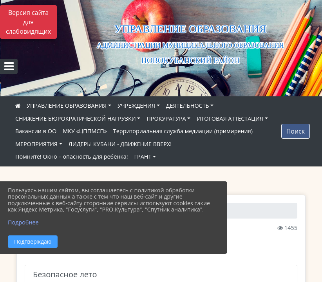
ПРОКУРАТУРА (166, 118)
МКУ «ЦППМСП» (85, 131)
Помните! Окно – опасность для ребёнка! (71, 156)
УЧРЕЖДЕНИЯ (136, 105)
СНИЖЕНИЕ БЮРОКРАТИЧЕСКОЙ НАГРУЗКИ (75, 118)
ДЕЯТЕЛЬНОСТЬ (187, 105)
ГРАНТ (143, 156)
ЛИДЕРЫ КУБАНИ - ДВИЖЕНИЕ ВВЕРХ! (120, 144)
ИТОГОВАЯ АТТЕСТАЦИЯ (230, 118)
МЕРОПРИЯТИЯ (36, 144)
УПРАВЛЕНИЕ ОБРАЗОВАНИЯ (67, 105)
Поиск (295, 131)
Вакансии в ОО (35, 131)
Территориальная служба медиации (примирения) (183, 131)
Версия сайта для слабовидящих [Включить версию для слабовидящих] (28, 22)
